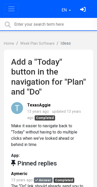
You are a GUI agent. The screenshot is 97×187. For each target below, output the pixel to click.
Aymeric (19, 173)
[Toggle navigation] (11, 9)
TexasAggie (39, 105)
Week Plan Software (37, 43)
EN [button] (65, 10)
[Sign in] (83, 10)
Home (9, 43)
